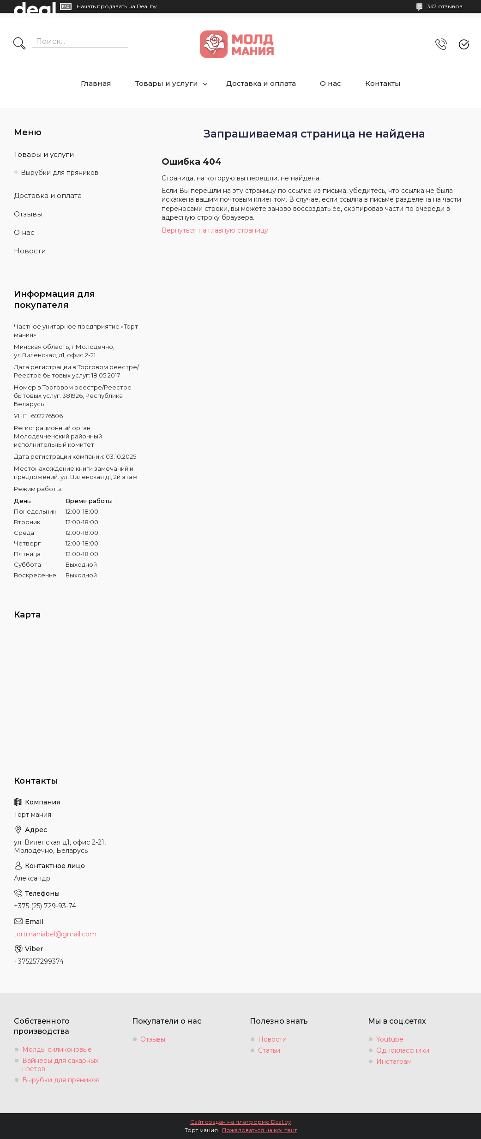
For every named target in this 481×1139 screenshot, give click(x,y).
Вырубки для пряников (59, 172)
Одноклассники (402, 1050)
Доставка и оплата (261, 83)
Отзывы (28, 214)
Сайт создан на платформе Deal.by (240, 1121)
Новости (30, 250)
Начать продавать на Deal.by (117, 6)
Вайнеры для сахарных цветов (60, 1064)
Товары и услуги (166, 83)
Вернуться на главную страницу (215, 230)
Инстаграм (394, 1061)
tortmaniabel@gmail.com (55, 934)
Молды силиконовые (57, 1049)
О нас (330, 83)
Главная (96, 83)
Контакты (383, 83)
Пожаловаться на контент (259, 1130)
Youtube (389, 1039)
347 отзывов (445, 6)
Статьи (269, 1050)
